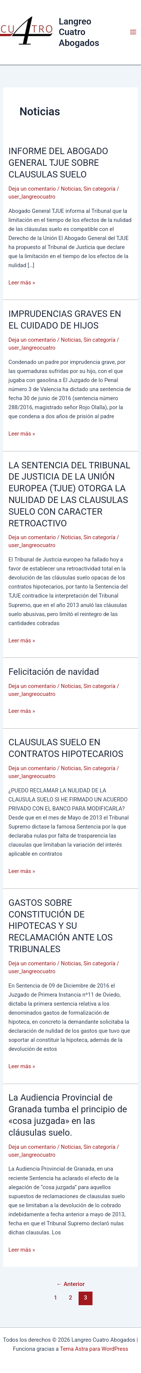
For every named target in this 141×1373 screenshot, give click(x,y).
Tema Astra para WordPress (94, 1348)
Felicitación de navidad (53, 672)
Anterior (70, 1284)
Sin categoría (99, 188)
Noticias (71, 188)
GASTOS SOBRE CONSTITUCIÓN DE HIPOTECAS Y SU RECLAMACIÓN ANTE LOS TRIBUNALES (60, 925)
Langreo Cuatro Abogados (79, 32)
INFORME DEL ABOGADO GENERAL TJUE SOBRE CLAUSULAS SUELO (58, 163)
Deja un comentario (32, 188)
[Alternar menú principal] (133, 32)
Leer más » (21, 282)
